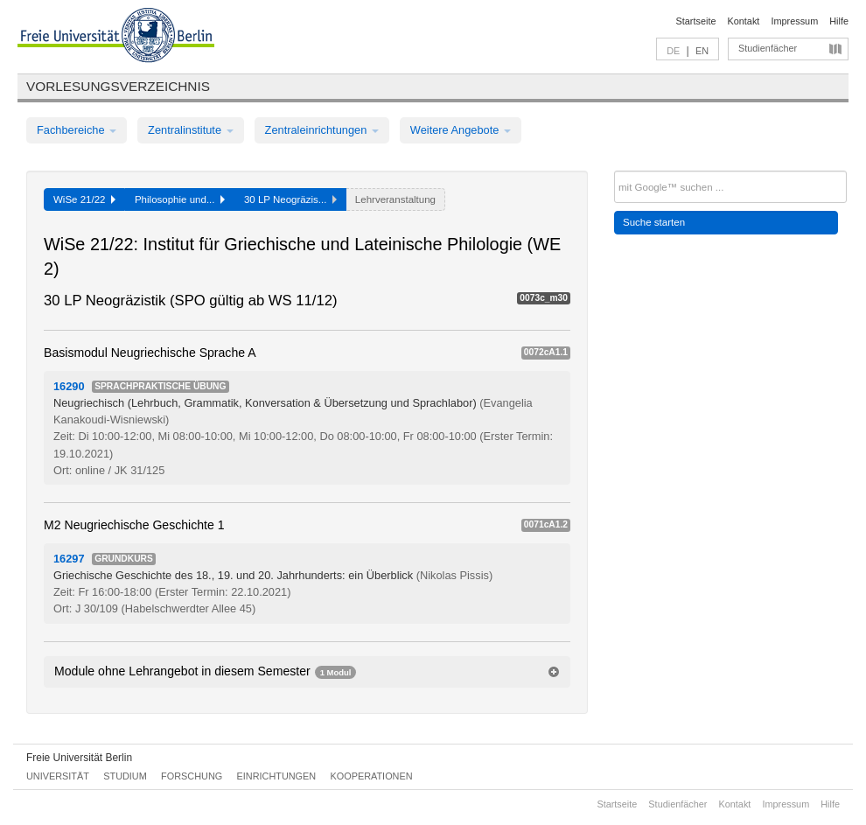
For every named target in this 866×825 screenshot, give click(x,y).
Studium (125, 776)
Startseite (696, 21)
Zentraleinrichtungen (322, 129)
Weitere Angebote (460, 129)
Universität (57, 776)
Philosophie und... (180, 199)
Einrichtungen (277, 776)
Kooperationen (372, 776)
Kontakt (744, 21)
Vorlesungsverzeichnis (118, 86)
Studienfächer (767, 48)
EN (702, 50)
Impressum (794, 21)
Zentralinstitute (191, 129)
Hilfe (839, 21)
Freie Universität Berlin (79, 758)
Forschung (191, 776)
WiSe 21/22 (84, 199)
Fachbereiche (76, 129)
